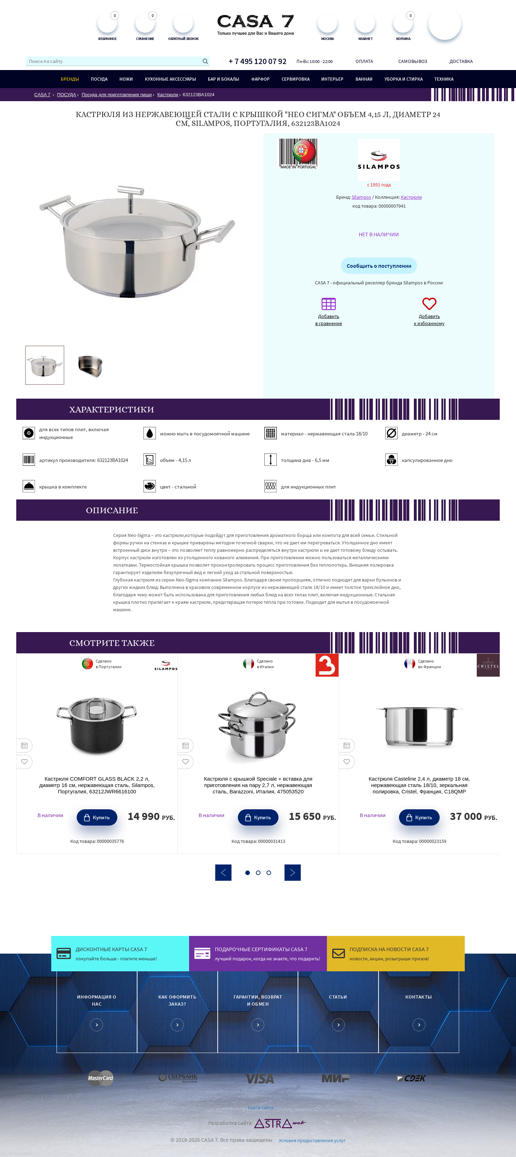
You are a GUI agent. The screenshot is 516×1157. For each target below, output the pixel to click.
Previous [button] (223, 872)
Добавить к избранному (429, 315)
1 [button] (247, 872)
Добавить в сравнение (328, 315)
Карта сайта (261, 1107)
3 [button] (268, 872)
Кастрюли (411, 197)
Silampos (361, 197)
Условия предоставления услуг (312, 1140)
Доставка (461, 61)
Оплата (364, 61)
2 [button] (258, 872)
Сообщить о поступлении (379, 265)
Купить (101, 817)
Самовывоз (412, 61)
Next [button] (293, 872)
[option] (44, 365)
